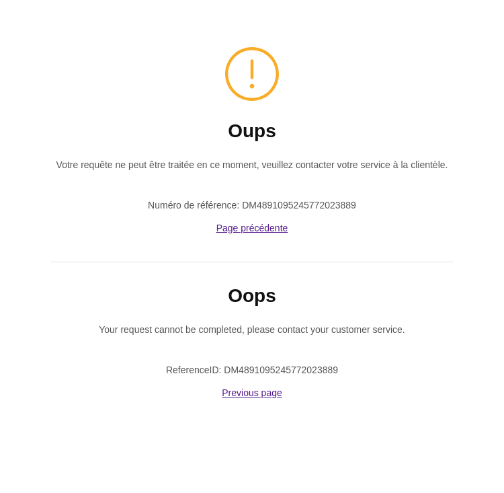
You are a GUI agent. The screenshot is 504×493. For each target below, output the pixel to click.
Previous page (252, 392)
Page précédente (252, 228)
